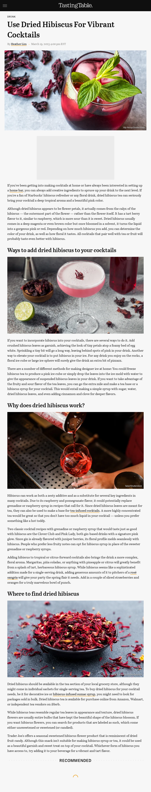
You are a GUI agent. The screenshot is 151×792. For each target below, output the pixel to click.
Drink (11, 16)
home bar (16, 190)
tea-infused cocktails (84, 510)
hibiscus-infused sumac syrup (74, 694)
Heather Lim (19, 44)
